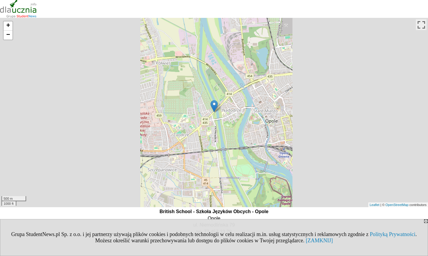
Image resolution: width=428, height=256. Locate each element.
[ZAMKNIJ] (319, 240)
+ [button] (8, 25)
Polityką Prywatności (393, 234)
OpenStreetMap (397, 205)
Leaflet (375, 205)
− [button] (8, 35)
